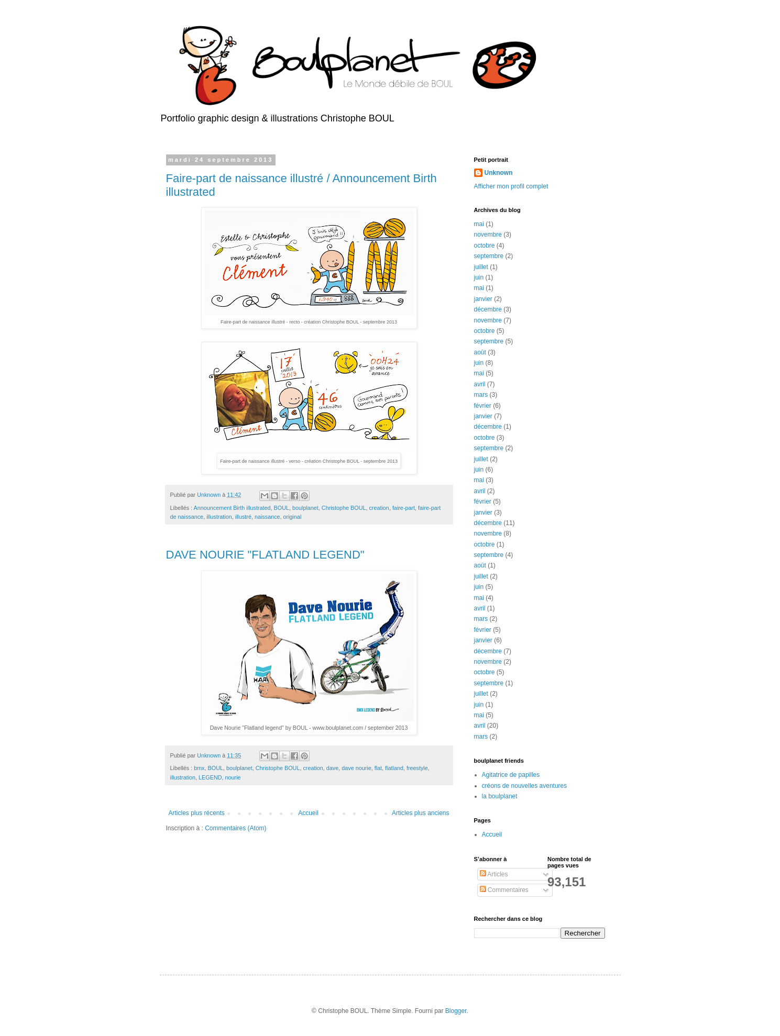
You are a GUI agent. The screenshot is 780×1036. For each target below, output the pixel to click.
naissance (267, 517)
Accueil (308, 813)
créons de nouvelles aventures (524, 785)
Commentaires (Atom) (235, 828)
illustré (243, 517)
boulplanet (305, 508)
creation (379, 508)
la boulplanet (500, 796)
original (292, 517)
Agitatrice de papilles (511, 774)
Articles (494, 874)
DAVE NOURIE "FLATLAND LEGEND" (265, 554)
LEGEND (210, 777)
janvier (483, 299)
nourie (233, 777)
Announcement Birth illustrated (232, 508)
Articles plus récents (197, 813)
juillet (481, 267)
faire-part (403, 508)
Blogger (456, 1011)
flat (378, 768)
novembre (488, 234)
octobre (484, 245)
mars (481, 394)
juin (479, 277)
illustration (219, 517)
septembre (489, 256)
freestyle (417, 768)
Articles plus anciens (420, 813)
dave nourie (356, 768)
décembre (488, 309)
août (480, 352)
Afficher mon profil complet (511, 186)
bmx (199, 768)
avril (480, 384)
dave (332, 768)
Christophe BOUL (344, 508)
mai (479, 224)
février (482, 405)
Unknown (499, 172)
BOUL (281, 508)
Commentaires (504, 890)
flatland (394, 768)
